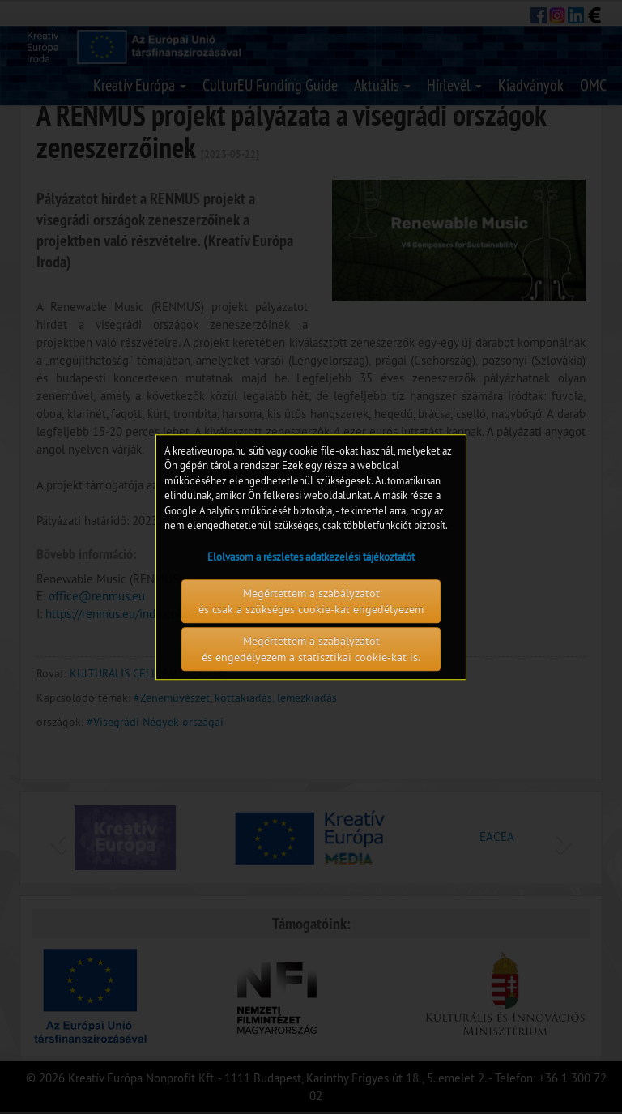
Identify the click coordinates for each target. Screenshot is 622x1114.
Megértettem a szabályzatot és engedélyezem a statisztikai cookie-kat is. (311, 649)
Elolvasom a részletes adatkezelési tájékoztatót (311, 556)
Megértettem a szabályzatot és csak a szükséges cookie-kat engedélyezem (311, 601)
